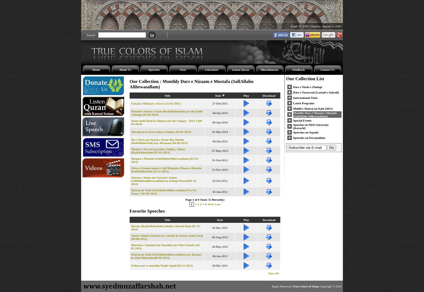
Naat (183, 69)
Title (167, 95)
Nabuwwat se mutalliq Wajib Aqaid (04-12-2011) (162, 265)
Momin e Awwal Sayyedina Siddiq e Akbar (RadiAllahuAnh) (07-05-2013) (158, 150)
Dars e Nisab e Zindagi (307, 87)
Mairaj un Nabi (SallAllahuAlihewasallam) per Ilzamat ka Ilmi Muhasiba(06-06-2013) (166, 256)
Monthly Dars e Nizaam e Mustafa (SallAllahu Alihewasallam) (315, 114)
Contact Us (327, 69)
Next (211, 204)
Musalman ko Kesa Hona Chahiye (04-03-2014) (161, 131)
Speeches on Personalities (309, 137)
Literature (211, 69)
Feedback (299, 69)
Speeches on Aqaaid (305, 132)
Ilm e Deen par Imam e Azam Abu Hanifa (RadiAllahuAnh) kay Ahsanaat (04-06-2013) (159, 141)
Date (218, 95)
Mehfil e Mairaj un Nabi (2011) (313, 108)
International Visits (305, 97)
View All (273, 273)
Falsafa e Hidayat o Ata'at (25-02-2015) (156, 103)
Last (217, 204)
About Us (125, 69)
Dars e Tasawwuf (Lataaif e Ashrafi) (316, 92)
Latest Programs (303, 103)
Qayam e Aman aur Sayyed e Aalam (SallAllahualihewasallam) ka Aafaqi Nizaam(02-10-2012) (164, 181)
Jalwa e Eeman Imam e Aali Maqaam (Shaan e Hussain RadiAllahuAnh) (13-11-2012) (166, 169)
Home (96, 69)
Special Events (302, 120)
